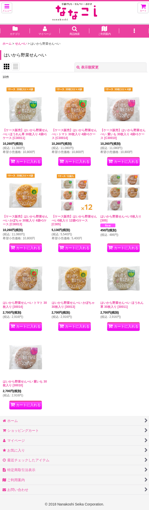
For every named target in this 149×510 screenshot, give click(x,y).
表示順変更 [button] (88, 67)
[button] (6, 8)
